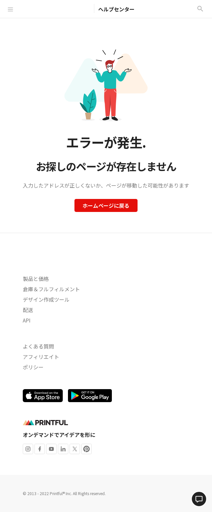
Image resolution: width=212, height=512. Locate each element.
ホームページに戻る (106, 205)
